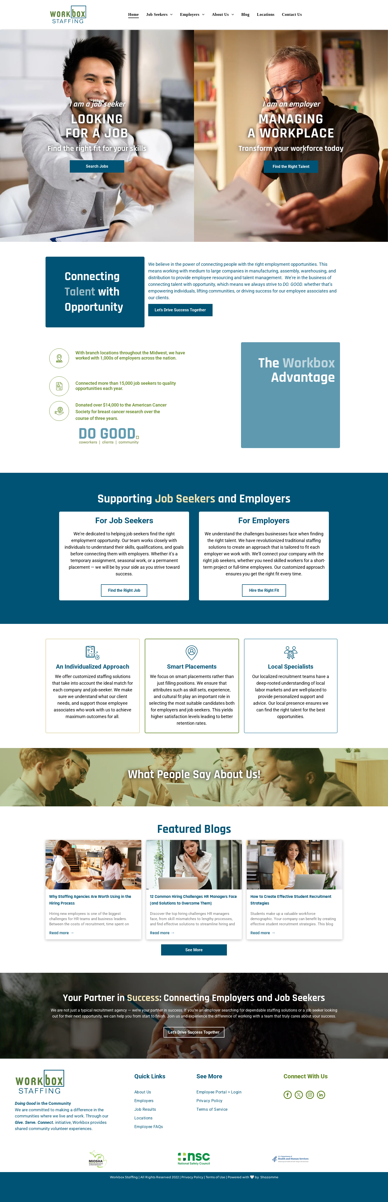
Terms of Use (215, 1177)
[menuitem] (140, 15)
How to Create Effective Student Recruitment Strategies (290, 900)
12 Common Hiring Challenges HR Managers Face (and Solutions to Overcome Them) (193, 900)
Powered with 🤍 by (243, 1177)
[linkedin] (321, 1095)
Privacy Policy (192, 1177)
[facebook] (288, 1095)
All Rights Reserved (155, 1177)
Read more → (61, 933)
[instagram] (310, 1095)
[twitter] (299, 1095)
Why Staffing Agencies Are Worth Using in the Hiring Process (90, 900)
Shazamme (269, 1177)
